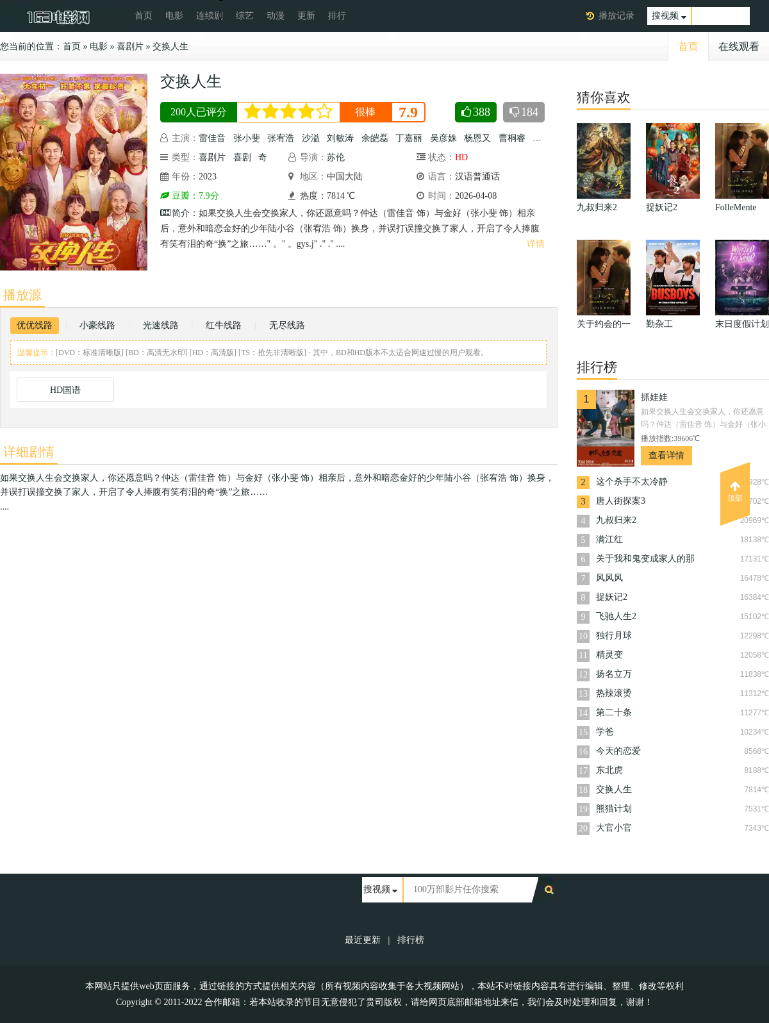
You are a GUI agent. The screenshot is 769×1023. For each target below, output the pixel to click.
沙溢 (311, 138)
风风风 (609, 578)
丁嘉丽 (408, 138)
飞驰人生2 (616, 616)
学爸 (605, 731)
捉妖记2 (611, 597)
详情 (536, 244)
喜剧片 (130, 46)
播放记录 (616, 16)
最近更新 (363, 940)
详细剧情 (28, 452)
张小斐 (246, 138)
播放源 (22, 295)
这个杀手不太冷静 (632, 482)
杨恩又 (477, 138)
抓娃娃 (654, 397)
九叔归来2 (616, 520)
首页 (144, 16)
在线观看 (738, 46)
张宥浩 (280, 138)
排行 (337, 16)
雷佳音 (212, 138)
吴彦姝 (443, 138)
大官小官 (614, 828)
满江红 (609, 539)
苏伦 (336, 157)
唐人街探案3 (620, 501)
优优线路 (35, 325)
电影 (174, 16)
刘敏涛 (340, 138)
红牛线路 (224, 325)
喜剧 (242, 157)
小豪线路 (97, 325)
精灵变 (609, 655)
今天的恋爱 (618, 751)
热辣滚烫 (614, 693)
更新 (306, 16)
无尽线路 (287, 325)
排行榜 (410, 940)
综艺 (245, 16)
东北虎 (609, 770)
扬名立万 (614, 674)
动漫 (276, 16)
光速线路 (161, 325)
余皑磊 (374, 138)
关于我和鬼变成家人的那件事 (645, 560)
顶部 (735, 492)
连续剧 (209, 16)
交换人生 (170, 46)
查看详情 (666, 455)
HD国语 (65, 390)
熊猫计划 (614, 808)
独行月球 (614, 635)
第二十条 (614, 712)
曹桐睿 (512, 138)
